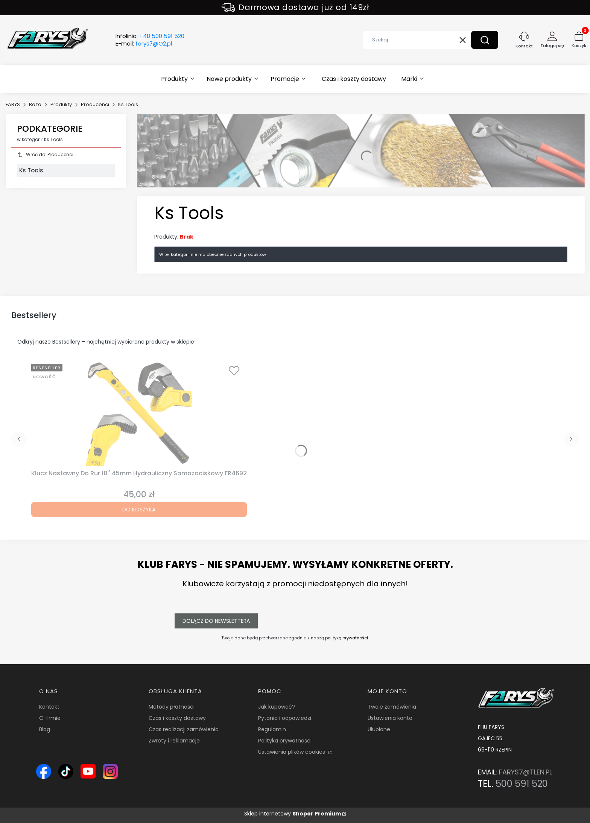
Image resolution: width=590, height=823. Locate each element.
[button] (484, 40)
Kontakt (49, 706)
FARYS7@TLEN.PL (525, 772)
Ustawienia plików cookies (292, 752)
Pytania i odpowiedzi (284, 718)
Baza (35, 104)
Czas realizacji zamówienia (184, 729)
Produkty (61, 104)
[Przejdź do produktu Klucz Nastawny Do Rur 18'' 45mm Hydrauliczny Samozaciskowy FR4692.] (139, 413)
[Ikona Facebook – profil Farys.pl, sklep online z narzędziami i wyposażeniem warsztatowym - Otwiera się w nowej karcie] (43, 771)
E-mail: (144, 43)
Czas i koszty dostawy (177, 718)
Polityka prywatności (285, 740)
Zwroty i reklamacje (174, 740)
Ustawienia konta (390, 718)
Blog (44, 729)
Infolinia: (150, 36)
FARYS (13, 104)
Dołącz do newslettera (216, 621)
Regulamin (272, 729)
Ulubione (379, 729)
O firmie (50, 718)
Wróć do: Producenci (45, 154)
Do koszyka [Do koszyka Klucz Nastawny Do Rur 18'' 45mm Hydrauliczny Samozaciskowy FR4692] (138, 509)
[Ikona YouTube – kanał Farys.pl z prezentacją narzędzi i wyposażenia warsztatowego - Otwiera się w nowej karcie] (88, 771)
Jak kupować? (276, 706)
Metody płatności (172, 706)
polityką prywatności (346, 638)
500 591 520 (522, 783)
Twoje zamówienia (392, 706)
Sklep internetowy (292, 813)
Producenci (95, 104)
